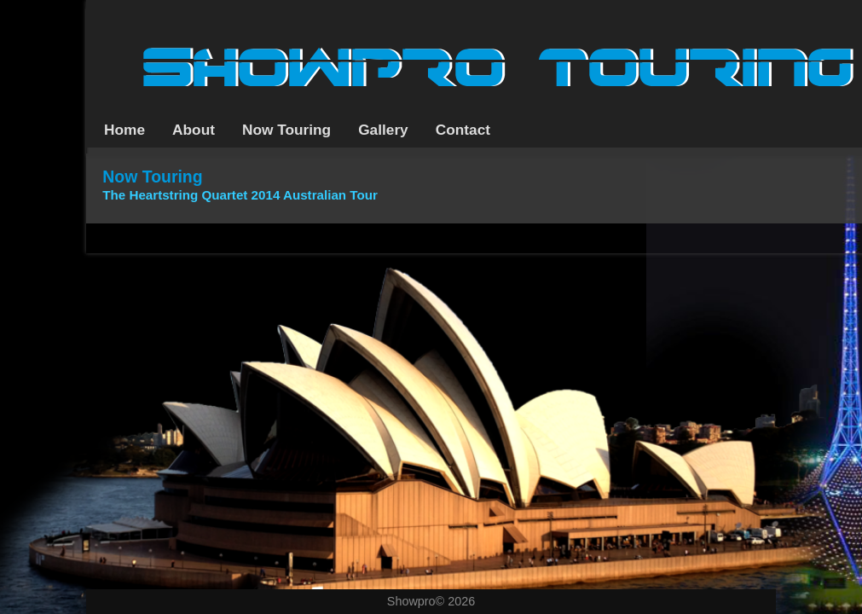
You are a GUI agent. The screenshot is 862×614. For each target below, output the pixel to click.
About (193, 129)
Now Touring (286, 129)
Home (124, 129)
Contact (463, 129)
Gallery (383, 129)
